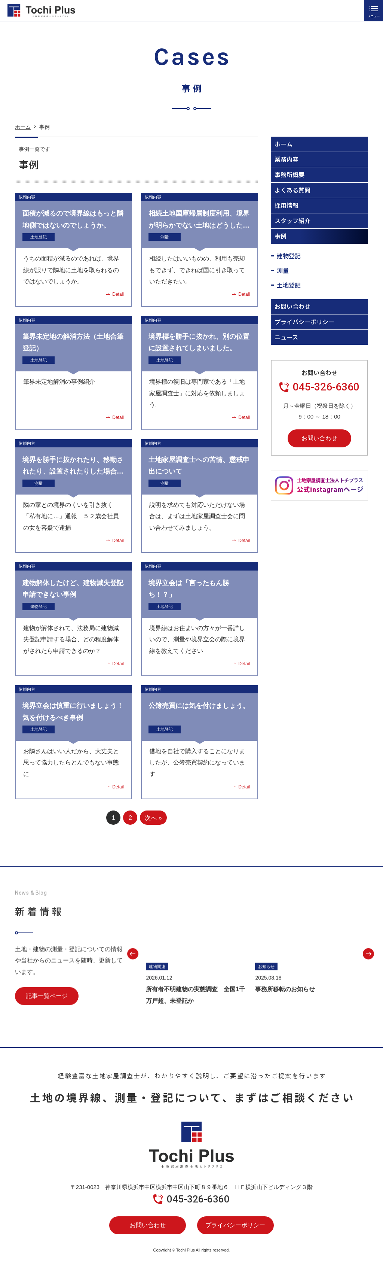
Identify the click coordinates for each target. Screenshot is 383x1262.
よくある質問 (292, 189)
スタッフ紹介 (292, 220)
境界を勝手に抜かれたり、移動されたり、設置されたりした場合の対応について (72, 471)
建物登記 (38, 606)
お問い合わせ (292, 306)
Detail (118, 294)
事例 (281, 235)
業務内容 (286, 159)
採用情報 (286, 205)
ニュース (286, 336)
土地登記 (38, 237)
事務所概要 (289, 174)
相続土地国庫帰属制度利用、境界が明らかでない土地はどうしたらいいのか (198, 225)
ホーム (23, 129)
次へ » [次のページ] (153, 818)
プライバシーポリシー (304, 321)
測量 (164, 237)
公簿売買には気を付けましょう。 (198, 705)
